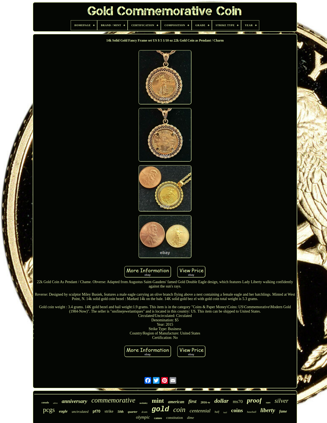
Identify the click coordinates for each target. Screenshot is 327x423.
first (192, 401)
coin (179, 409)
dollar (221, 401)
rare (268, 402)
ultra (55, 403)
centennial (200, 410)
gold (160, 409)
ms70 (238, 401)
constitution (174, 418)
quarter (132, 411)
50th (120, 411)
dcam (144, 411)
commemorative (113, 400)
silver (282, 400)
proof (254, 400)
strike (108, 411)
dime (190, 418)
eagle (63, 411)
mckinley (144, 403)
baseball (251, 411)
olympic (143, 417)
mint (158, 400)
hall (225, 412)
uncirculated (80, 411)
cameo (158, 418)
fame (283, 411)
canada (45, 402)
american (176, 401)
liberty (267, 410)
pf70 (96, 411)
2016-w (205, 402)
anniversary (74, 401)
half (217, 411)
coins (237, 410)
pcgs (49, 409)
